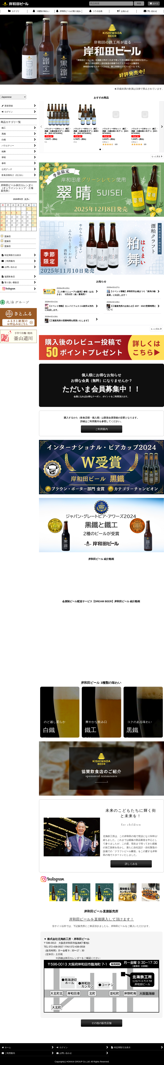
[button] (41, 126)
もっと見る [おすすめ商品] (156, 156)
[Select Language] (13, 97)
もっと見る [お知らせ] (156, 329)
